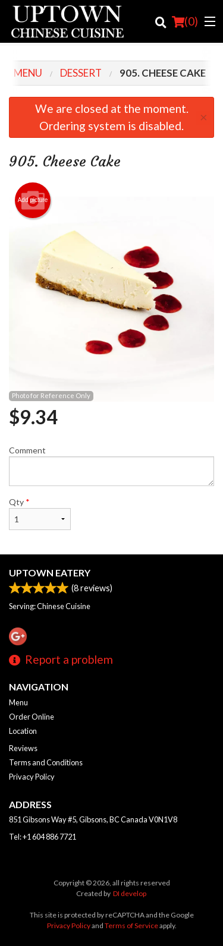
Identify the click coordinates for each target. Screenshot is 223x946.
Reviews (23, 748)
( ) (185, 21)
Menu (18, 702)
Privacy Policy (32, 776)
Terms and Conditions (46, 762)
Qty (40, 513)
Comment (111, 465)
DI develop (129, 893)
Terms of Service (131, 925)
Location (23, 731)
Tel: (42, 836)
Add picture (33, 200)
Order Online (31, 716)
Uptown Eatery (49, 572)
